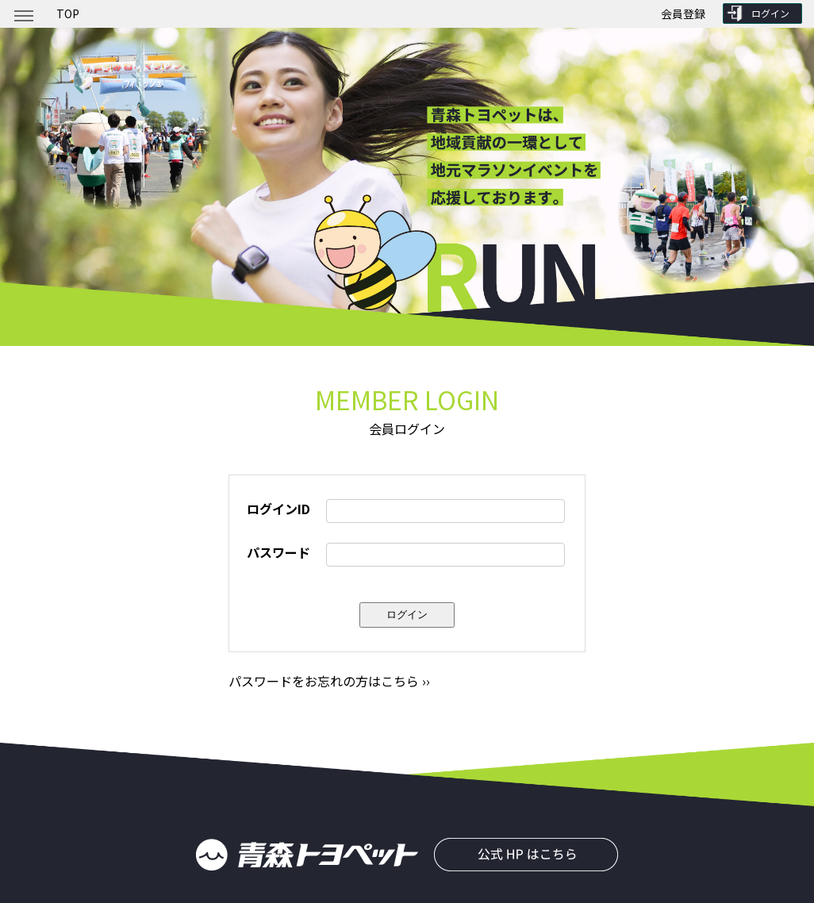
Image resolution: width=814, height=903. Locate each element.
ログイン (770, 13)
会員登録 (683, 13)
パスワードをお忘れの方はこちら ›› (329, 680)
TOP (67, 13)
